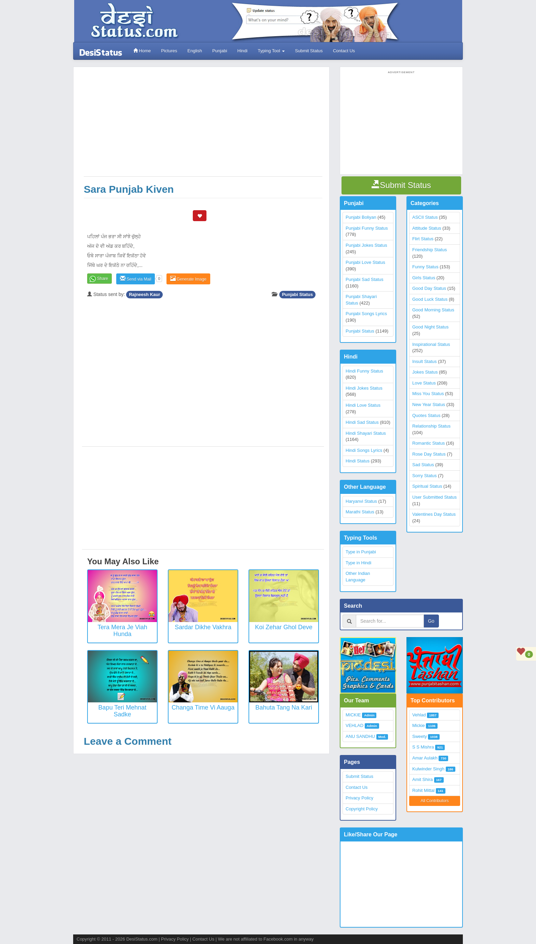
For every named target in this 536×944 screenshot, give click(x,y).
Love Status (424, 383)
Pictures (169, 50)
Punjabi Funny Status (367, 228)
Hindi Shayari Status (366, 433)
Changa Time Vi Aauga (203, 707)
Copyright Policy (362, 808)
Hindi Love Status (363, 405)
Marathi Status (360, 511)
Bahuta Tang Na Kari (283, 707)
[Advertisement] (203, 125)
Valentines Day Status (434, 514)
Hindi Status (358, 460)
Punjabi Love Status (365, 262)
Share (102, 278)
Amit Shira (422, 779)
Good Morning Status (433, 309)
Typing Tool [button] (271, 50)
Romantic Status (428, 443)
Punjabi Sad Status (365, 279)
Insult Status (424, 361)
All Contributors (434, 800)
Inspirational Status (431, 344)
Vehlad (419, 714)
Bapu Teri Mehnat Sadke (122, 711)
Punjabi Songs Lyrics (366, 313)
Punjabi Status (297, 294)
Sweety (419, 736)
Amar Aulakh (425, 757)
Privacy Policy (359, 797)
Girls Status (423, 277)
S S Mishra (423, 747)
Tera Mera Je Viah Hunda (122, 630)
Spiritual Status (427, 486)
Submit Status (309, 50)
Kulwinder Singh (428, 768)
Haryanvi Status (361, 501)
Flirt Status (422, 238)
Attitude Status (426, 228)
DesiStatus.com (141, 939)
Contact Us (344, 50)
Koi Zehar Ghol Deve (283, 627)
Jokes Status (425, 372)
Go (431, 621)
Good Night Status (430, 326)
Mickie (418, 725)
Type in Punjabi (361, 551)
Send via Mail (135, 279)
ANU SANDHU (360, 736)
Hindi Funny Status (364, 371)
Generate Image (188, 279)
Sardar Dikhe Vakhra (203, 627)
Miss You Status (428, 393)
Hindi (242, 50)
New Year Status (428, 404)
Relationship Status (431, 426)
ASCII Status (425, 217)
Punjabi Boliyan (361, 217)
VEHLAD (354, 725)
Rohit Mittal (423, 790)
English (194, 50)
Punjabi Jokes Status (366, 245)
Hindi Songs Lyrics (364, 450)
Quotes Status (426, 415)
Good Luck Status (429, 299)
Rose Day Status (429, 454)
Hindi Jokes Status (364, 388)
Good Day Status (429, 288)
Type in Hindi (358, 562)
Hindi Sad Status (362, 422)
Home (142, 50)
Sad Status (423, 464)
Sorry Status (424, 475)
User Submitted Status (434, 497)
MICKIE (353, 714)
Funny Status (425, 266)
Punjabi (219, 50)
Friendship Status (429, 249)
